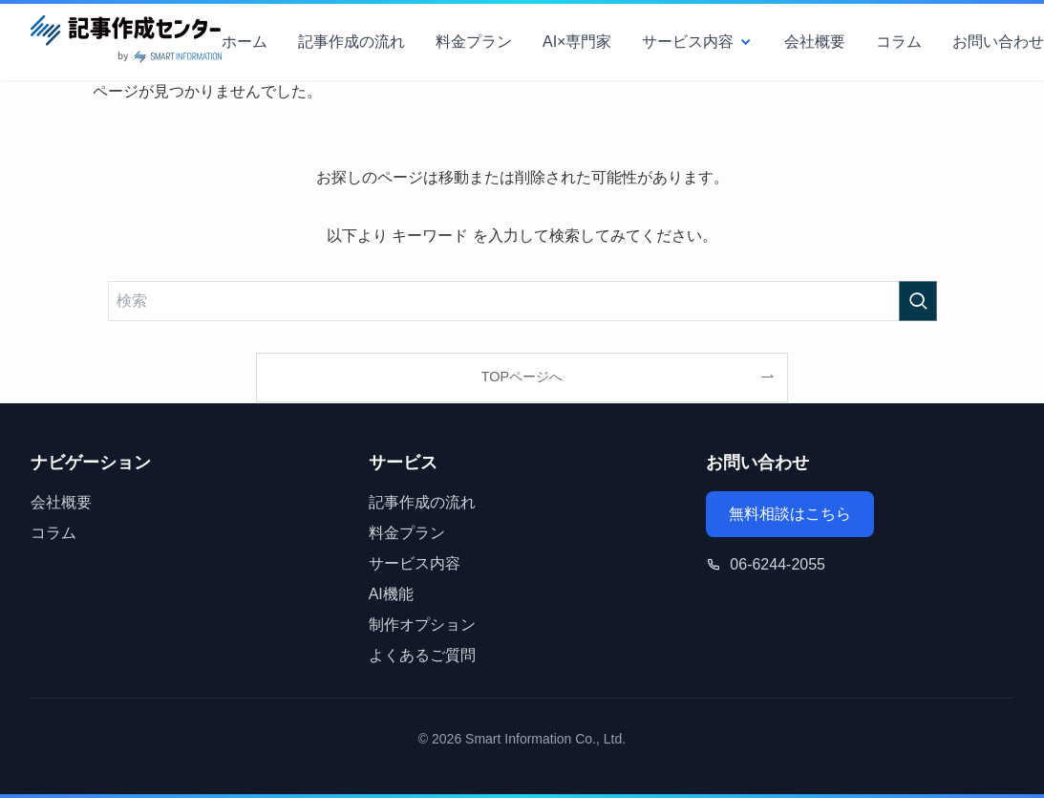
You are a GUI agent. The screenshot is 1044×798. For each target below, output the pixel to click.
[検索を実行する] (918, 301)
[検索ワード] (522, 301)
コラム (899, 41)
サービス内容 (698, 42)
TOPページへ (522, 376)
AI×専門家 (577, 41)
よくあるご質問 (422, 655)
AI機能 (391, 594)
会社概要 (814, 41)
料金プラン (474, 41)
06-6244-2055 (777, 564)
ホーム (244, 41)
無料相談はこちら (790, 514)
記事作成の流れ (351, 41)
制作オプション (422, 624)
